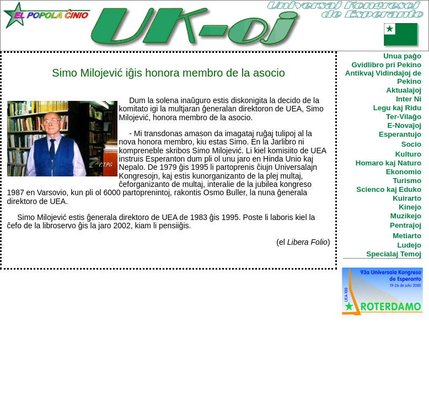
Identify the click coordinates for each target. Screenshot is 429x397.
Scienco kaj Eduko (388, 189)
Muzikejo (405, 216)
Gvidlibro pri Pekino (386, 65)
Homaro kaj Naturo (388, 163)
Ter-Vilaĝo (403, 116)
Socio (411, 144)
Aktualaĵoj (403, 90)
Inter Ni (408, 99)
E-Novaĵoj (404, 125)
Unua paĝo (402, 56)
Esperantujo (400, 134)
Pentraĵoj (405, 225)
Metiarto (407, 236)
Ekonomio (403, 172)
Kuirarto (407, 198)
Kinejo (410, 207)
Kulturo (408, 154)
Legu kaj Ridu (397, 108)
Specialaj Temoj (393, 254)
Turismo (407, 180)
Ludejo (409, 245)
